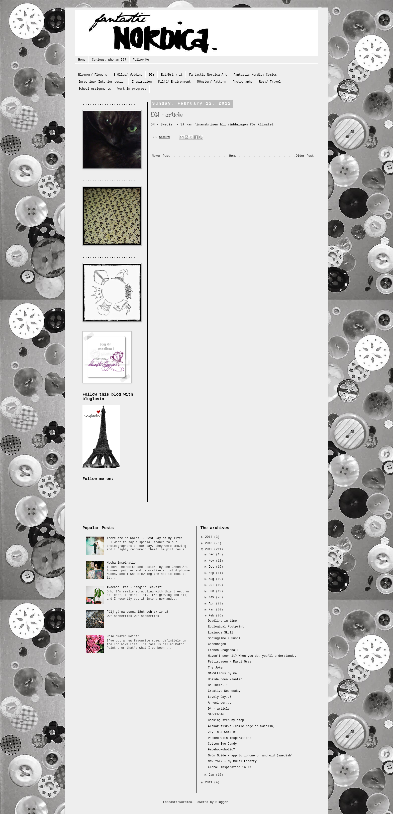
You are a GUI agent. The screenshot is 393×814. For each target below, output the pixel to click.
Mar (212, 609)
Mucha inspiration (122, 563)
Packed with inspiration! (229, 738)
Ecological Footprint (226, 626)
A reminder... (219, 703)
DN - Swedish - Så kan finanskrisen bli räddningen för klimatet (212, 124)
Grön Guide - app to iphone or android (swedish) (250, 755)
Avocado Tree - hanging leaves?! (135, 587)
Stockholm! (217, 714)
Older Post (305, 156)
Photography (242, 82)
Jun (212, 591)
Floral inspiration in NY (229, 767)
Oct (212, 567)
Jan (212, 775)
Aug (212, 579)
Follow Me (141, 60)
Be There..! (218, 685)
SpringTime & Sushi (224, 638)
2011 (209, 782)
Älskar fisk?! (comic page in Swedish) (241, 726)
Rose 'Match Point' (123, 636)
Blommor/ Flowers (92, 75)
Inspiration (142, 82)
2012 (209, 549)
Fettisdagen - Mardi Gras (229, 662)
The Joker (216, 668)
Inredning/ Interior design (101, 82)
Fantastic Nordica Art (208, 75)
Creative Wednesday (224, 691)
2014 (209, 537)
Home (81, 60)
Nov (212, 561)
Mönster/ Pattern (211, 82)
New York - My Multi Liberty (232, 761)
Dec (212, 554)
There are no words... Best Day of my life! (144, 538)
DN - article (218, 709)
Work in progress (132, 89)
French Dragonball (223, 650)
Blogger (222, 802)
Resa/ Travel (270, 82)
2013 (209, 543)
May (212, 597)
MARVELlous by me (222, 673)
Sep (212, 573)
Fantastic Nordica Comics (255, 75)
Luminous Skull (220, 632)
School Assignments (94, 89)
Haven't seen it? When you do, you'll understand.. (252, 656)
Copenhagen (217, 644)
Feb (212, 615)
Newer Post (161, 156)
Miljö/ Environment (174, 82)
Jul (212, 585)
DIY (151, 75)
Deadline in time (222, 621)
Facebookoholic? (221, 749)
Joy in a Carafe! (222, 732)
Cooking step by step (226, 720)
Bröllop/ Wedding (128, 75)
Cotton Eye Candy (222, 744)
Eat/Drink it (171, 75)
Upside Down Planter (225, 679)
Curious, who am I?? (109, 60)
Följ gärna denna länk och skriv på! (138, 612)
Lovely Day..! (219, 697)
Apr (212, 603)
